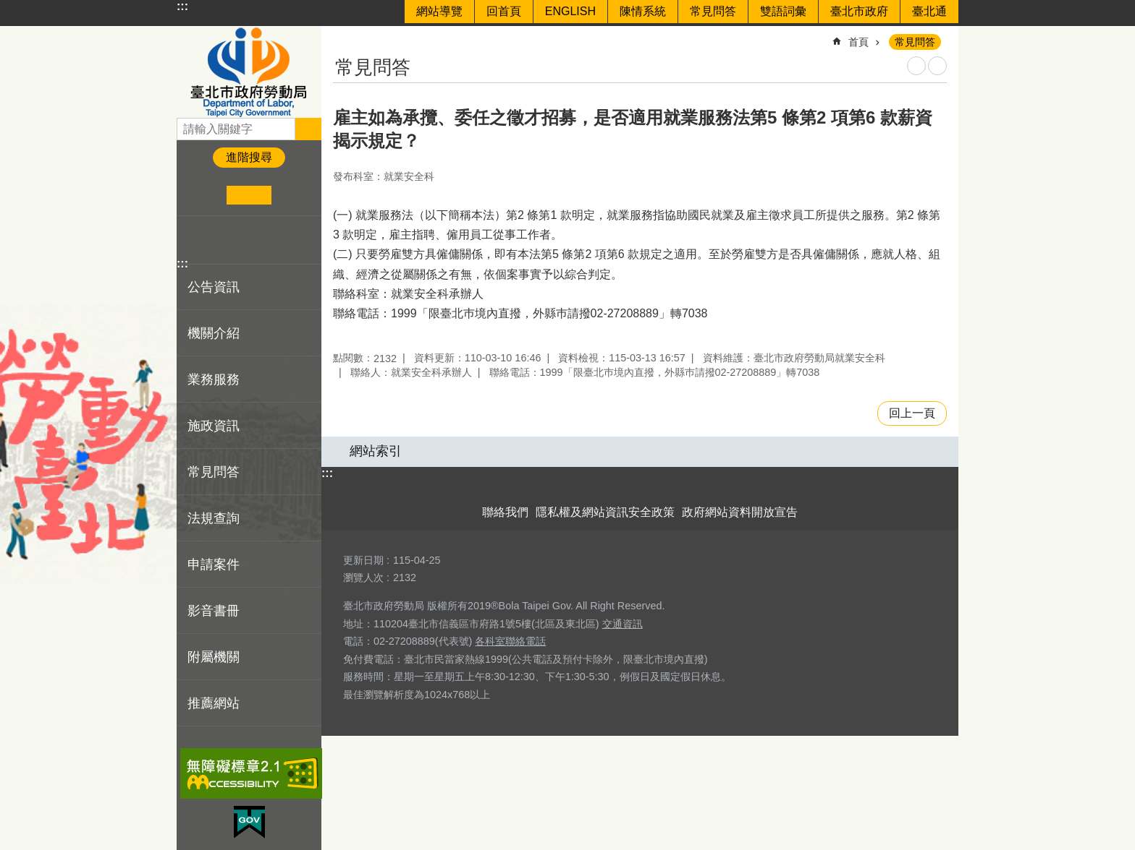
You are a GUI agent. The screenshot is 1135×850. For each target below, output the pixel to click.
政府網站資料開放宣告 (740, 512)
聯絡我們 (505, 512)
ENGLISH (570, 11)
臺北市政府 (859, 11)
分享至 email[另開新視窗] (260, 240)
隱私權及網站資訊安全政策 (605, 512)
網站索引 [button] (376, 451)
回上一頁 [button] (912, 413)
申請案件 (213, 564)
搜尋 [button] (308, 128)
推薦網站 (213, 703)
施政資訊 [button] (213, 425)
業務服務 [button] (213, 379)
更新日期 (363, 560)
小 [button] (204, 195)
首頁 (858, 42)
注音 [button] (937, 65)
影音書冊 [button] (213, 611)
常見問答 (713, 11)
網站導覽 (439, 11)
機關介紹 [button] (213, 333)
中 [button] (249, 195)
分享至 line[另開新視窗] (238, 240)
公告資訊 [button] (213, 287)
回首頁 (503, 11)
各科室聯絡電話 (510, 641)
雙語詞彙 (783, 11)
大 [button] (293, 195)
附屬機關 (213, 657)
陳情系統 (643, 11)
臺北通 (929, 11)
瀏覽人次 (363, 577)
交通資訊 (622, 624)
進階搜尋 (249, 157)
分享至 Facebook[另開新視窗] (193, 240)
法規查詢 (213, 518)
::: (182, 6)
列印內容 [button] (916, 65)
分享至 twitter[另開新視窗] (216, 240)
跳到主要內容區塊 (7, 7)
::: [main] (342, 36)
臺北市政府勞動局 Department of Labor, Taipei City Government (249, 72)
